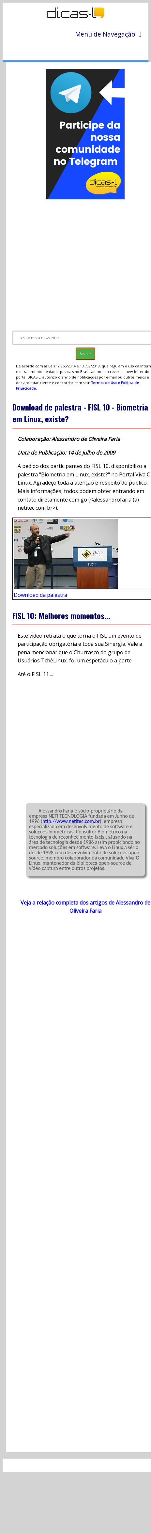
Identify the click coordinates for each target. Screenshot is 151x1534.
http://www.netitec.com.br (71, 821)
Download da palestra (40, 594)
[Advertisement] (76, 262)
